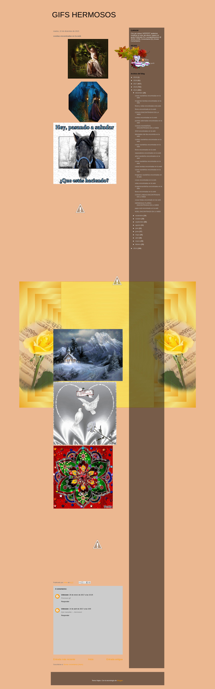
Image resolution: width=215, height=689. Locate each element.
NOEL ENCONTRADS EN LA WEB (148, 211)
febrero (138, 244)
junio (137, 231)
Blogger (120, 680)
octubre (138, 219)
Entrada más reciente (64, 659)
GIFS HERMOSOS (84, 14)
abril (137, 238)
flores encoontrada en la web (145, 109)
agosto (138, 225)
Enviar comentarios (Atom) (73, 664)
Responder (65, 601)
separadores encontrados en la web (148, 153)
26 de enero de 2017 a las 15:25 (81, 595)
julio (137, 228)
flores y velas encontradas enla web (148, 106)
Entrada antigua (114, 659)
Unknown (65, 595)
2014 (135, 248)
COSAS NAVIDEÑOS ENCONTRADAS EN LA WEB (147, 127)
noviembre (139, 216)
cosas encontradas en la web (145, 180)
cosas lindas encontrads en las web (148, 200)
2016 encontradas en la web (145, 131)
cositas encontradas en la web (146, 117)
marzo (137, 241)
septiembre (139, 222)
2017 (135, 84)
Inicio (90, 659)
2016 (135, 87)
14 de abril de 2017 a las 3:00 (80, 609)
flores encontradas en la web (145, 192)
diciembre (139, 93)
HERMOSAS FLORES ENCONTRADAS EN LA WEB (147, 204)
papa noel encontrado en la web (146, 208)
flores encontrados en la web (145, 150)
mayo (137, 235)
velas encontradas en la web (145, 183)
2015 (135, 90)
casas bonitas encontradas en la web (148, 166)
